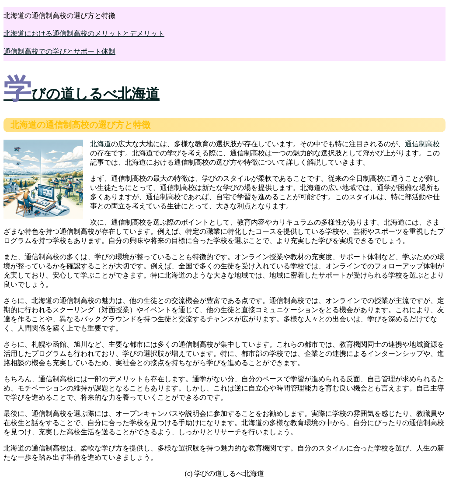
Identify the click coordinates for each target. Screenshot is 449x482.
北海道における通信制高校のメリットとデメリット (83, 33)
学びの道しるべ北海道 (81, 94)
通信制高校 (422, 144)
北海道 (100, 144)
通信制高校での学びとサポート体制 (59, 51)
